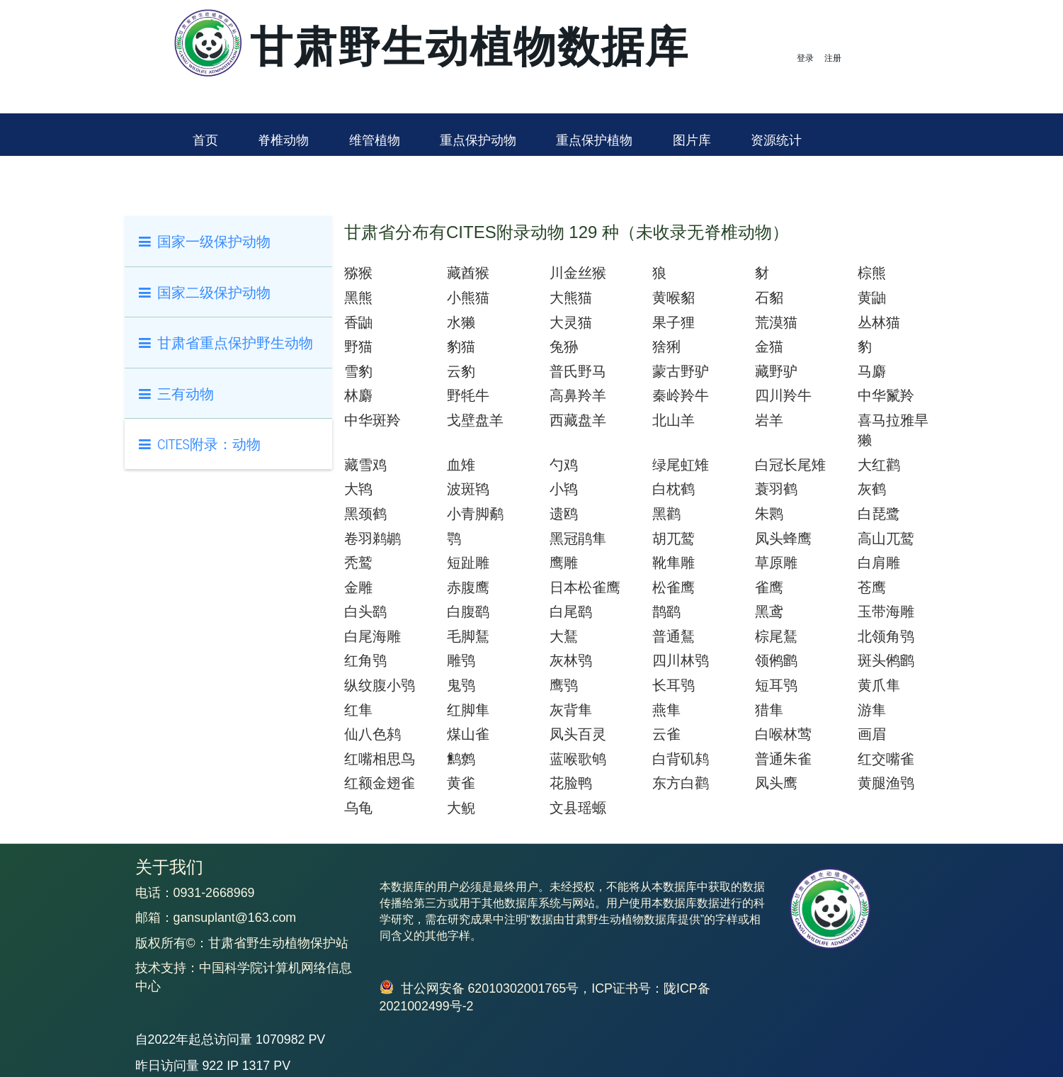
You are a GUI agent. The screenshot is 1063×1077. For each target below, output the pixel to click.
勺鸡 (564, 465)
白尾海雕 (372, 636)
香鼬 (358, 322)
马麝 (872, 371)
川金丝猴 (578, 273)
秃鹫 (358, 562)
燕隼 (666, 710)
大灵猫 (571, 322)
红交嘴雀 (886, 759)
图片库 (692, 140)
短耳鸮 (776, 685)
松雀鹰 (673, 587)
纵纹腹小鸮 (379, 685)
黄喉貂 (673, 297)
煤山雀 (468, 734)
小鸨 (564, 489)
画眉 (872, 734)
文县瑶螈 (578, 808)
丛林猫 (879, 322)
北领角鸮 (886, 636)
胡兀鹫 (673, 538)
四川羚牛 (783, 395)
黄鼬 (872, 297)
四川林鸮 (680, 660)
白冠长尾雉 (790, 465)
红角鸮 (365, 660)
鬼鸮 (461, 685)
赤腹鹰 (468, 587)
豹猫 (461, 346)
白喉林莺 (783, 734)
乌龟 (358, 808)
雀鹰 (769, 587)
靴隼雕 (673, 562)
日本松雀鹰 (585, 587)
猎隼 (769, 710)
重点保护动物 (478, 140)
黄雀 (461, 783)
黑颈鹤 (365, 513)
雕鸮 (461, 660)
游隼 (872, 710)
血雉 (461, 465)
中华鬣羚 (886, 395)
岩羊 (769, 420)
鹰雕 (564, 562)
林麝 (358, 395)
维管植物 (374, 140)
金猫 (769, 346)
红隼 (358, 710)
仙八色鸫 (372, 734)
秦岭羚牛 (680, 395)
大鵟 (564, 636)
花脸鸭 (571, 783)
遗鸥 (564, 513)
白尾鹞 (571, 611)
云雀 (666, 734)
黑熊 (358, 297)
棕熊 (872, 273)
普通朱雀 (783, 759)
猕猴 (358, 273)
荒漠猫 (776, 322)
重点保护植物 (594, 140)
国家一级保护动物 (205, 240)
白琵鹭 (879, 513)
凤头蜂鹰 (783, 538)
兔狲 (564, 346)
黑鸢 (769, 611)
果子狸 (673, 322)
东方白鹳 (680, 783)
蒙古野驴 (680, 371)
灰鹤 (872, 489)
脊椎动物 (283, 140)
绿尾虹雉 (680, 465)
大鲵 (461, 808)
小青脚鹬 (475, 513)
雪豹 (358, 371)
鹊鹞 (666, 611)
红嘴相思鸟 (379, 759)
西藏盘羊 (578, 420)
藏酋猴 (468, 273)
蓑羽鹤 (776, 489)
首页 (205, 140)
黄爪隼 (879, 685)
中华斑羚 (372, 420)
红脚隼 (468, 710)
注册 (832, 58)
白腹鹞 (468, 611)
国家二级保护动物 (205, 291)
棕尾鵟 (776, 636)
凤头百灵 (578, 734)
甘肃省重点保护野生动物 (226, 342)
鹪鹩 (461, 759)
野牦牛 (468, 395)
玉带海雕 (886, 611)
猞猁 (666, 346)
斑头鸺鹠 (886, 660)
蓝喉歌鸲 (578, 759)
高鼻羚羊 (578, 395)
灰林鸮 (571, 660)
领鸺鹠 (776, 660)
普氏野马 (578, 371)
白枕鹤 (673, 489)
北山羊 (673, 420)
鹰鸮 (564, 685)
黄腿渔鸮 (886, 783)
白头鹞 (365, 611)
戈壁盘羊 (475, 420)
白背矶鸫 (680, 759)
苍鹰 (872, 587)
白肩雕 (879, 562)
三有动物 (177, 393)
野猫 (358, 346)
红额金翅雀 (379, 783)
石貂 (769, 297)
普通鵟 (673, 636)
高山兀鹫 (886, 538)
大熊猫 (571, 297)
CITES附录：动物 (200, 443)
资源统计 (776, 140)
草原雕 (776, 562)
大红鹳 (879, 465)
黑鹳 (666, 513)
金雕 (358, 587)
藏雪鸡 (365, 465)
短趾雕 (468, 562)
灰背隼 (571, 710)
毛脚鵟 (468, 636)
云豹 (461, 371)
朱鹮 (769, 513)
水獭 (461, 322)
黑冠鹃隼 (578, 538)
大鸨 (358, 489)
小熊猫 (468, 297)
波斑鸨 (468, 489)
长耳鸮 (673, 685)
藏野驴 (776, 371)
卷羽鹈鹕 (372, 538)
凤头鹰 (776, 783)
